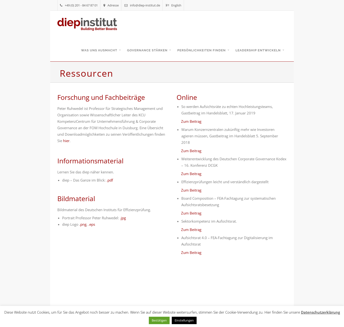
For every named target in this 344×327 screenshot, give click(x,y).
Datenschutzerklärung (320, 312)
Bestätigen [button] (159, 320)
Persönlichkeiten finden (201, 50)
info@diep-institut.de (142, 5)
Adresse (111, 5)
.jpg (123, 217)
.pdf (110, 180)
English (173, 5)
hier (66, 140)
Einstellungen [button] (184, 320)
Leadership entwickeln (258, 50)
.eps (91, 224)
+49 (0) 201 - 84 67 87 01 (79, 5)
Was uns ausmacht (99, 50)
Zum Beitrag (191, 121)
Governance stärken (147, 50)
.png (82, 224)
